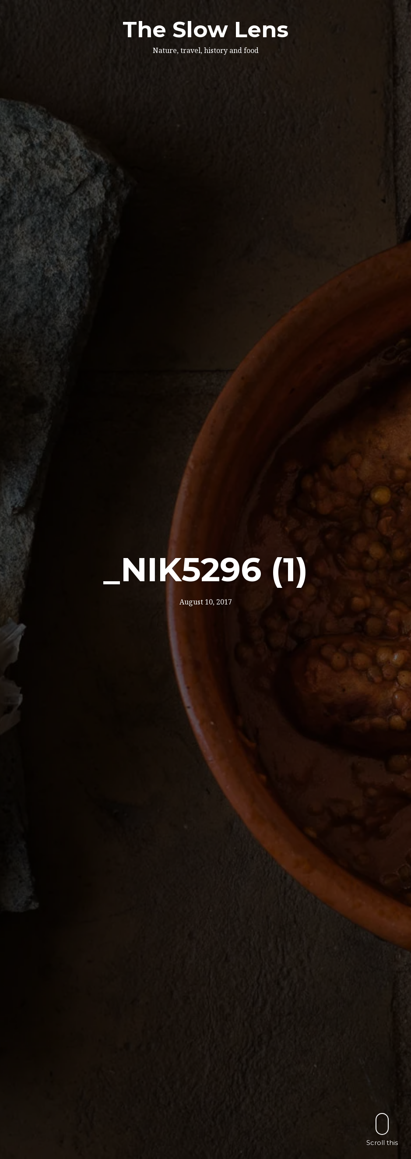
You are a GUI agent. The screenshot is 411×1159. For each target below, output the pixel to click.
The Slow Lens (205, 29)
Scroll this (382, 1129)
